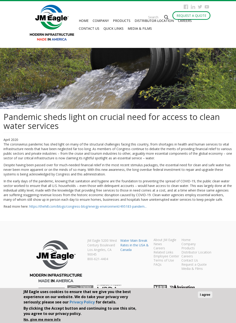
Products (121, 20)
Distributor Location (154, 20)
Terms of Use (163, 260)
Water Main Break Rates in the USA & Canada (134, 245)
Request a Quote (191, 15)
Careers (185, 20)
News (157, 244)
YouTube (207, 7)
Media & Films (140, 28)
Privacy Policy (82, 302)
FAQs (157, 265)
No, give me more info (42, 319)
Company (101, 20)
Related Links (163, 252)
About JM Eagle (164, 240)
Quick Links (113, 28)
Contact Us (89, 28)
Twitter (200, 7)
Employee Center (166, 256)
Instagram (193, 7)
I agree (205, 295)
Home (83, 20)
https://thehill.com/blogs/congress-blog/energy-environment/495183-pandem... (88, 206)
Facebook (186, 7)
